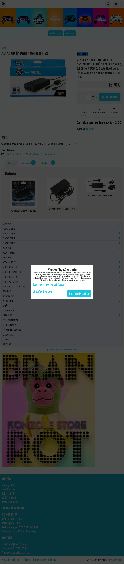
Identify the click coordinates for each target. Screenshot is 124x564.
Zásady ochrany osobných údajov (48, 284)
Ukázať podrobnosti (42, 291)
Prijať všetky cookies (79, 293)
